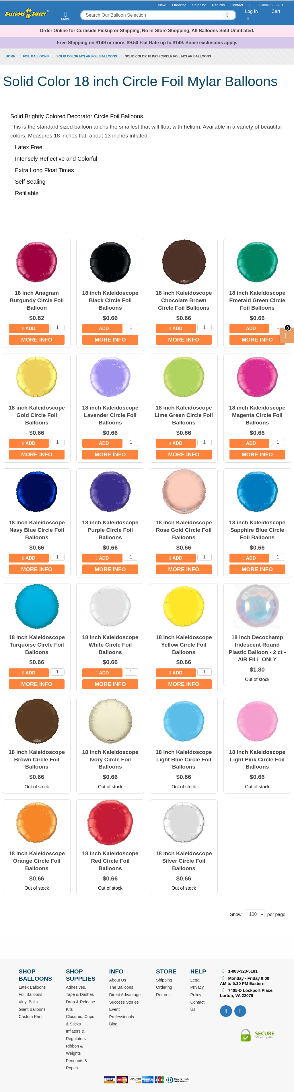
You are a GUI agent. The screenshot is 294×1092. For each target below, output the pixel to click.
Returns (218, 5)
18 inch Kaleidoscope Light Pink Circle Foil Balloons (257, 759)
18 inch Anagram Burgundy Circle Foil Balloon (37, 300)
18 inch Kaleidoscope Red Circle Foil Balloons (110, 860)
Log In (251, 15)
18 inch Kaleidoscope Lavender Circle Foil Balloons (110, 415)
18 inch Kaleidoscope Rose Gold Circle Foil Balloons (184, 529)
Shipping (199, 5)
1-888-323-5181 (272, 5)
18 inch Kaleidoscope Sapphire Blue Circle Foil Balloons (257, 529)
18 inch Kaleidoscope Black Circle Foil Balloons (110, 300)
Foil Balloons (36, 56)
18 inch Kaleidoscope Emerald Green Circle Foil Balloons (257, 300)
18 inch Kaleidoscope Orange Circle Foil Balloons (37, 860)
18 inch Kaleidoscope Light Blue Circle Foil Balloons (184, 759)
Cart (275, 15)
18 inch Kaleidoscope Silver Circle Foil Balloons (184, 860)
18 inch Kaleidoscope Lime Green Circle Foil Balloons (184, 415)
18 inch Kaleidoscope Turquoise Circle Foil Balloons (37, 644)
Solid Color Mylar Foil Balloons (87, 56)
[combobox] (158, 15)
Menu (66, 16)
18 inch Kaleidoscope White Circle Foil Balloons (110, 644)
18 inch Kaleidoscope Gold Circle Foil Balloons (37, 415)
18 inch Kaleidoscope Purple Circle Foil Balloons (110, 529)
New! (162, 5)
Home (11, 56)
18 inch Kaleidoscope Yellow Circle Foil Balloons (184, 644)
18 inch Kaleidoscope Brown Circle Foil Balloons (37, 759)
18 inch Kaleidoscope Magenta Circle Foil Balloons (257, 415)
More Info (36, 340)
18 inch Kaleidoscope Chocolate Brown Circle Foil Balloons (184, 300)
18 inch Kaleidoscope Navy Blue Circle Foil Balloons (37, 529)
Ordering (179, 5)
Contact (236, 5)
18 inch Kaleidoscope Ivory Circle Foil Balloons (110, 759)
